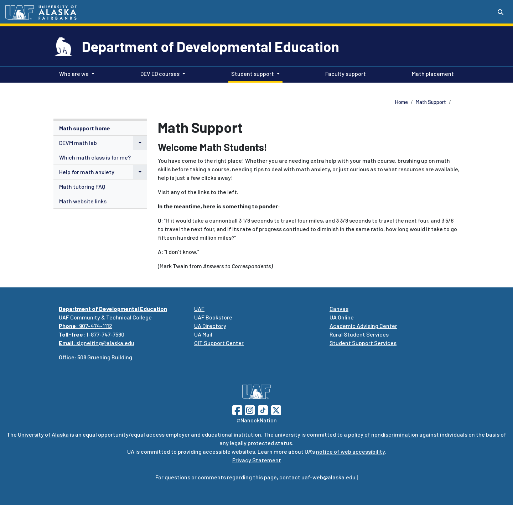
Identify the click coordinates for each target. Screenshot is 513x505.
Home (401, 102)
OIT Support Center (219, 342)
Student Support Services (363, 342)
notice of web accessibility (350, 451)
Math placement (431, 73)
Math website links (83, 201)
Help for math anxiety (86, 171)
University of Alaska (43, 434)
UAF (199, 308)
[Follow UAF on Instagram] (249, 409)
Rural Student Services (359, 334)
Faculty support (344, 73)
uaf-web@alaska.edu (328, 477)
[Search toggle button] (500, 12)
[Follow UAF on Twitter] (276, 409)
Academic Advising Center (363, 325)
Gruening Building (109, 357)
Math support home (84, 128)
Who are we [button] (74, 73)
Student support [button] (252, 73)
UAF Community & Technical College (105, 317)
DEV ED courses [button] (160, 73)
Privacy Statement (256, 460)
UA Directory (210, 325)
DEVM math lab (78, 142)
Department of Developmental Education (210, 46)
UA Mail (203, 334)
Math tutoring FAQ (82, 186)
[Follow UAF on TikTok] (263, 409)
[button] (140, 143)
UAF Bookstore (213, 317)
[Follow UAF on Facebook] (237, 409)
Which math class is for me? (95, 157)
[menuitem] (100, 128)
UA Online (342, 317)
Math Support (431, 102)
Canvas (339, 308)
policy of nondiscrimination (383, 434)
